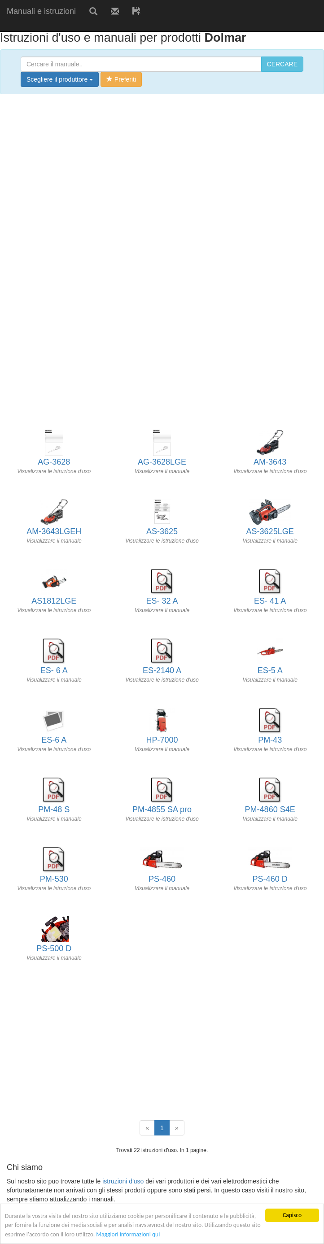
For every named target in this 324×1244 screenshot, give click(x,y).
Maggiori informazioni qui (128, 1234)
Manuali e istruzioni (41, 11)
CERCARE (282, 64)
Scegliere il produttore (59, 79)
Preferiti (121, 79)
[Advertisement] (105, 25)
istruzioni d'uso (123, 1181)
